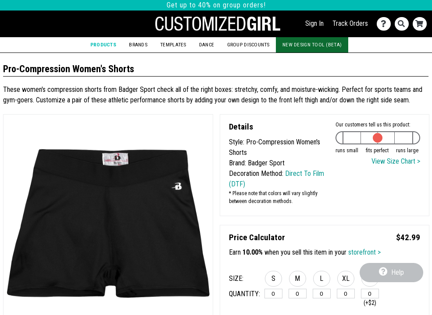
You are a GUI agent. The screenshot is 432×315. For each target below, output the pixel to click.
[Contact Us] (386, 24)
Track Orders (350, 23)
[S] (273, 293)
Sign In (314, 23)
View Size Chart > (395, 161)
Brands (138, 45)
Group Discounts (248, 45)
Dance (206, 45)
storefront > (364, 252)
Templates (173, 45)
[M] (298, 293)
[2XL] (370, 293)
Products (103, 45)
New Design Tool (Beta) (312, 45)
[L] (322, 293)
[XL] (346, 293)
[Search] (404, 24)
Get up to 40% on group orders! (216, 5)
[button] (273, 280)
